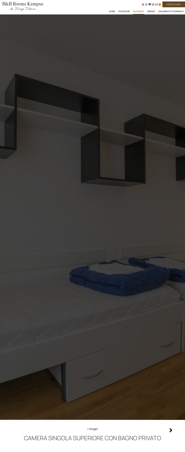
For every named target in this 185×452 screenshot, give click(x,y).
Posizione (124, 11)
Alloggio (138, 11)
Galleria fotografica (171, 11)
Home (112, 11)
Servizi (151, 11)
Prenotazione (174, 4)
